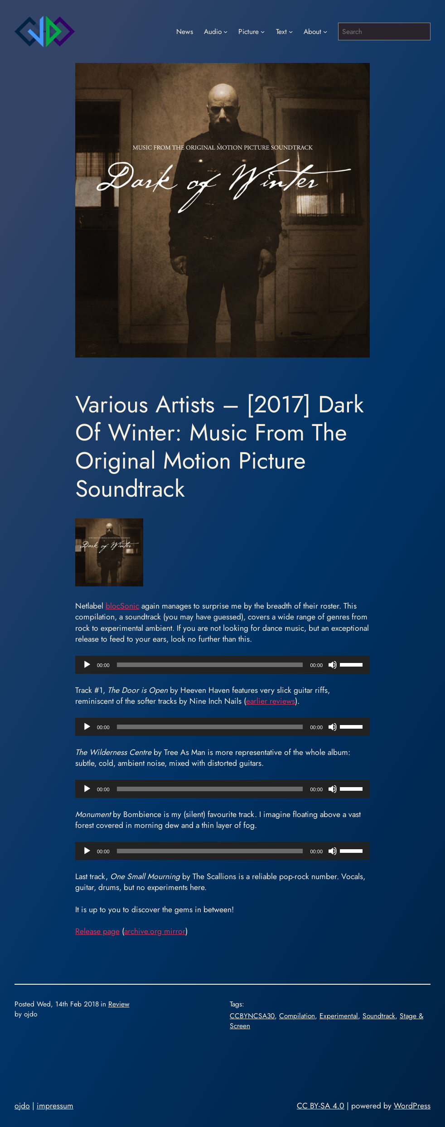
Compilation (297, 1016)
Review (119, 1004)
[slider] (210, 665)
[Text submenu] (291, 31)
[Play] (87, 664)
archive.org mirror (154, 931)
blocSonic (122, 606)
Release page (97, 931)
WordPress (412, 1106)
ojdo (22, 1106)
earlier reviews (270, 701)
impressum (55, 1106)
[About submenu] (325, 31)
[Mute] (332, 664)
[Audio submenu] (225, 31)
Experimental (338, 1016)
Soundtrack (379, 1016)
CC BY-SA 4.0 (320, 1106)
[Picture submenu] (263, 31)
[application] (222, 665)
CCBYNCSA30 (252, 1016)
